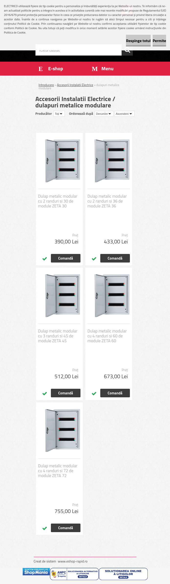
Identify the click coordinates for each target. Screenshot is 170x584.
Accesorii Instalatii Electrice (75, 84)
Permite (159, 41)
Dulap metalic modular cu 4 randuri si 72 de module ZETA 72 (58, 470)
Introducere (46, 84)
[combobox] (104, 114)
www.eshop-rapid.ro (72, 561)
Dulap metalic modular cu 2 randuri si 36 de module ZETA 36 (107, 201)
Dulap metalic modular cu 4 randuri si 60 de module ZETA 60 (107, 336)
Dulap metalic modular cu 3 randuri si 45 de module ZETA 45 (58, 336)
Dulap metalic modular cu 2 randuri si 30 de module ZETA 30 (58, 201)
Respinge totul (138, 41)
